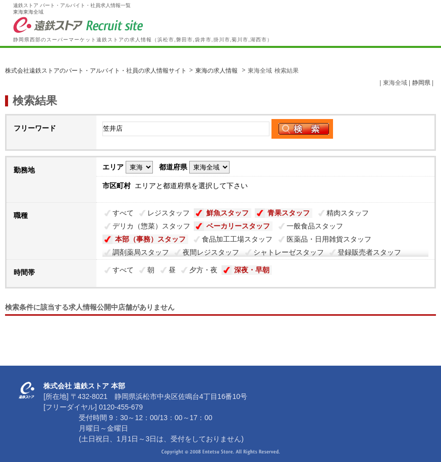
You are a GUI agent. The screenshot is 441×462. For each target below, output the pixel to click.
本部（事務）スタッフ (150, 239)
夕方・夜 (203, 270)
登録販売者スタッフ (369, 252)
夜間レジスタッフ (211, 252)
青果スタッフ (288, 213)
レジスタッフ (168, 213)
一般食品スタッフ (315, 226)
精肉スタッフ (347, 213)
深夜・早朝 (251, 270)
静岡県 (421, 82)
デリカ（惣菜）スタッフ (151, 226)
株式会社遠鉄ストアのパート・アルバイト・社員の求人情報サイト (96, 70)
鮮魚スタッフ (227, 213)
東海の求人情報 (217, 70)
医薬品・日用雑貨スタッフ (329, 239)
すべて (123, 213)
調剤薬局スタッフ (141, 252)
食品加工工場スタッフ (237, 239)
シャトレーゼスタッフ (288, 252)
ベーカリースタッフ (238, 226)
